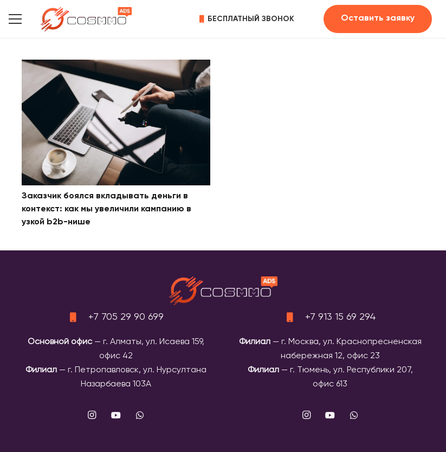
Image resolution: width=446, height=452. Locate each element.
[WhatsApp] (140, 415)
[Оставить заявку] (378, 19)
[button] (15, 19)
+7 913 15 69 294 (340, 317)
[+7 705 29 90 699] (78, 317)
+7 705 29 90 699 (126, 317)
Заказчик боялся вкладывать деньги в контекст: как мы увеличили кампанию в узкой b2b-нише (106, 209)
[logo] (86, 19)
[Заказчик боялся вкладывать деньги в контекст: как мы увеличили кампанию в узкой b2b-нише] (116, 66)
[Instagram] (92, 415)
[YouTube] (116, 415)
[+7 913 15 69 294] (295, 317)
